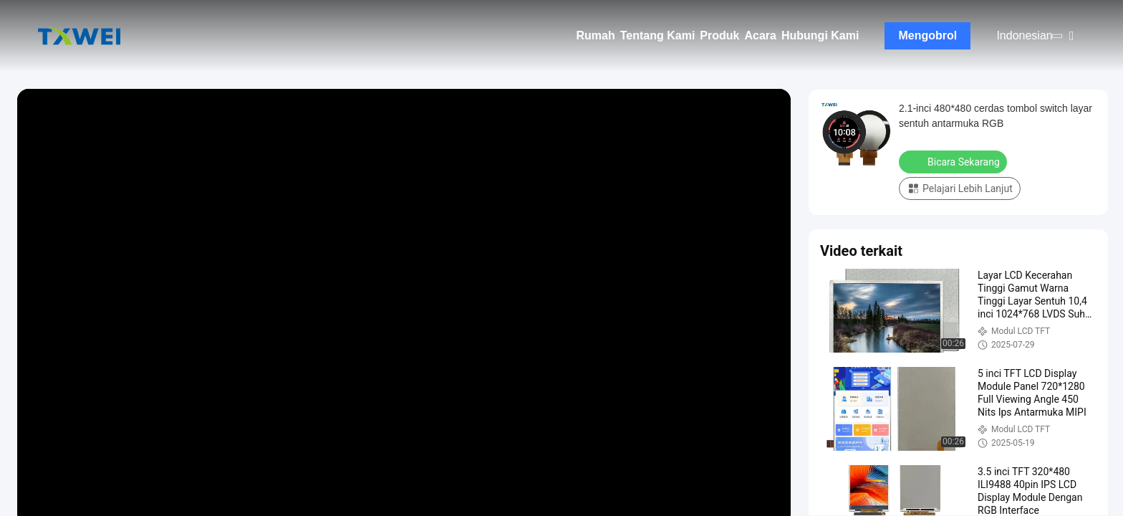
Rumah (596, 35)
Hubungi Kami (820, 35)
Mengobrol (928, 35)
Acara (760, 35)
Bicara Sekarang (954, 161)
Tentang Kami (657, 35)
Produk (719, 35)
